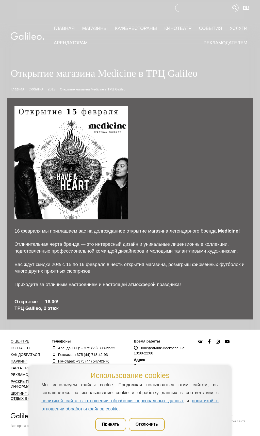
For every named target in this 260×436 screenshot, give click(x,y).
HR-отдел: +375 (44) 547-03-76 (80, 361)
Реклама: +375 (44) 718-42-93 (80, 355)
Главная (64, 28)
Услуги (238, 28)
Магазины (95, 28)
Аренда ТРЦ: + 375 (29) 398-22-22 (83, 348)
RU (246, 8)
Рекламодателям (225, 43)
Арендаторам (71, 43)
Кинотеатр (177, 28)
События (210, 28)
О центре (20, 341)
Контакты (20, 348)
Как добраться (25, 355)
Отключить (147, 424)
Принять (110, 424)
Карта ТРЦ (20, 368)
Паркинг (19, 361)
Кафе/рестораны (136, 28)
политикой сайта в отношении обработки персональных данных (112, 400)
